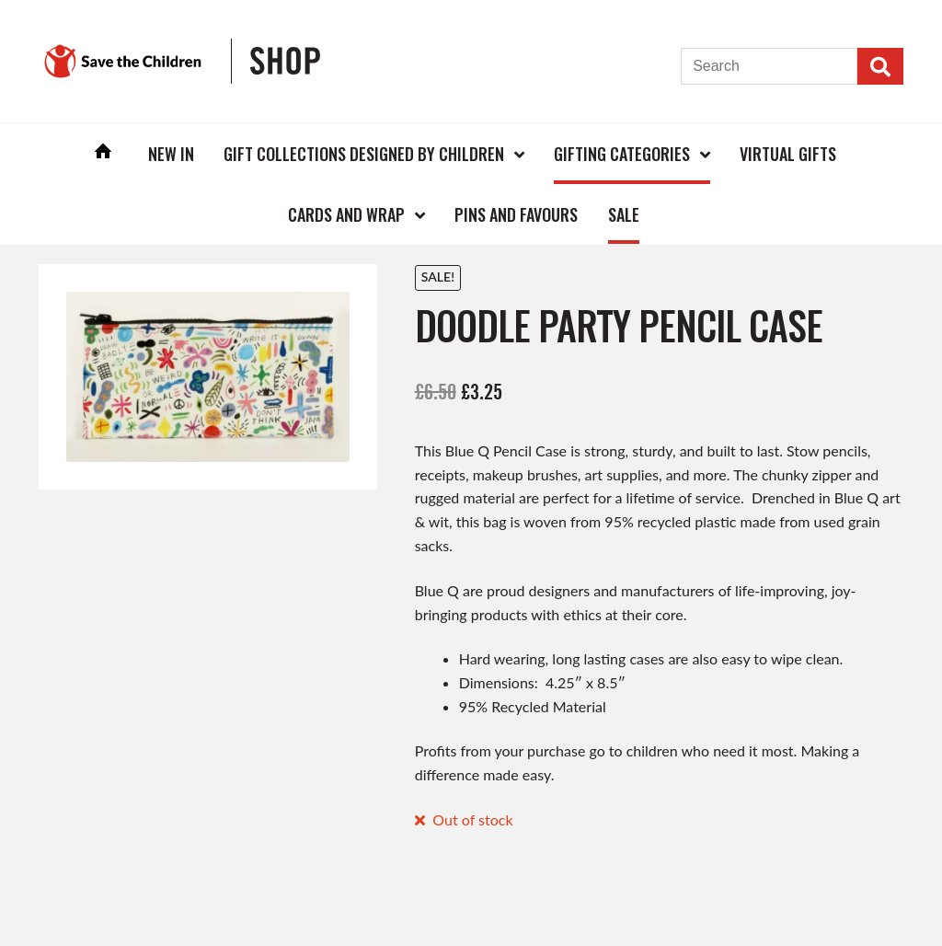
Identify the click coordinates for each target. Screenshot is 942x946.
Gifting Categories (622, 154)
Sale (623, 214)
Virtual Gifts (788, 154)
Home (103, 153)
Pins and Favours (516, 214)
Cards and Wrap (346, 214)
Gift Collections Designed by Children (364, 154)
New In (171, 154)
